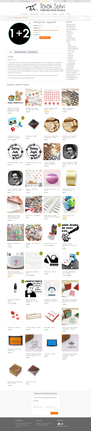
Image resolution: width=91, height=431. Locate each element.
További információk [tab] (20, 52)
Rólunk (43, 14)
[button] (30, 23)
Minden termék (34, 14)
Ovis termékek (70, 28)
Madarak (70, 57)
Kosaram (54, 14)
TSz (38, 32)
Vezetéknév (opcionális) (37, 406)
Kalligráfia (69, 67)
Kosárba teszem (45, 37)
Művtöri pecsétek (73, 48)
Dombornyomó (71, 26)
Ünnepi (70, 53)
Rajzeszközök (70, 64)
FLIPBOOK (69, 36)
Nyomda (44, 30)
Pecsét (9, 17)
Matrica (68, 35)
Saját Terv (71, 52)
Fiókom (68, 14)
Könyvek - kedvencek (72, 71)
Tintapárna (69, 33)
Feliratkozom (54, 413)
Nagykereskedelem (72, 77)
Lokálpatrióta (72, 47)
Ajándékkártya (71, 76)
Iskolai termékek (71, 29)
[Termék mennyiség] (35, 37)
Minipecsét (49, 30)
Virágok (70, 59)
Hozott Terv (72, 50)
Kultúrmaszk (70, 79)
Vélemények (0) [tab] (32, 52)
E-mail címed (35, 400)
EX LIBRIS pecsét (71, 24)
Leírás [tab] (10, 52)
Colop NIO (71, 62)
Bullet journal (71, 40)
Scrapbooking (70, 38)
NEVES (69, 45)
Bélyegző (39, 30)
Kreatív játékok (71, 72)
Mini (13, 17)
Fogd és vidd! (72, 60)
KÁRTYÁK (68, 31)
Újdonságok (24, 14)
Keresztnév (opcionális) (50, 406)
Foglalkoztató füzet (73, 74)
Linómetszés (70, 65)
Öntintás (70, 55)
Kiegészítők (70, 69)
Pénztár (61, 14)
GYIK (48, 14)
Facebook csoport (25, 1)
